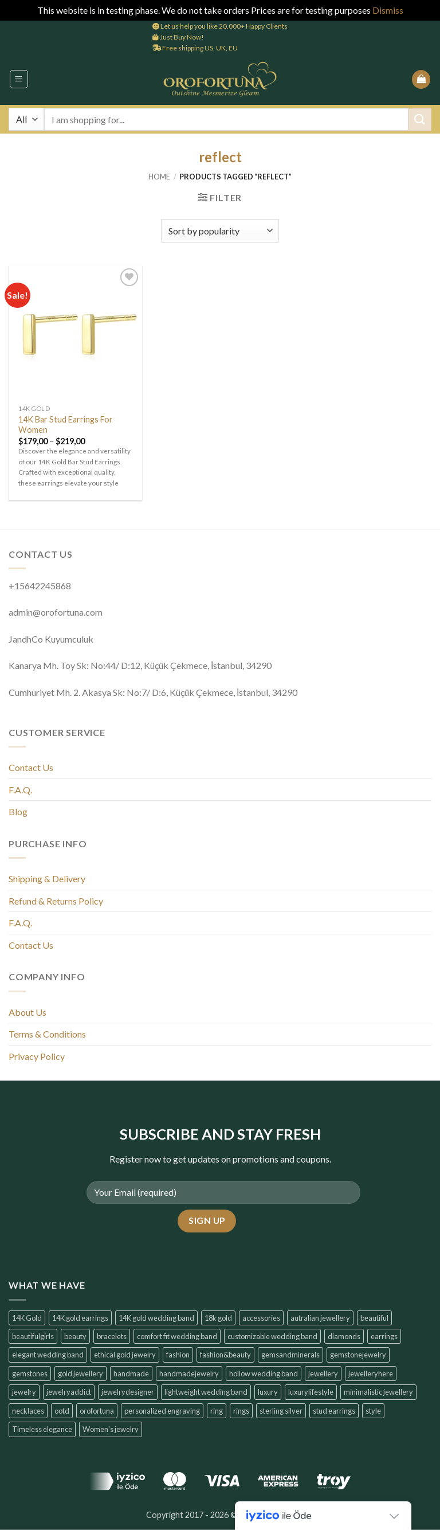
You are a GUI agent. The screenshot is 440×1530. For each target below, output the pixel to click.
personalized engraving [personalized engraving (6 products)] (162, 1410)
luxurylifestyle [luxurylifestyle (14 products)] (310, 1391)
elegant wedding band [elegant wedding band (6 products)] (48, 1354)
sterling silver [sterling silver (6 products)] (281, 1410)
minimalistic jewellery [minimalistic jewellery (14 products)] (378, 1391)
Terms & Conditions (47, 1033)
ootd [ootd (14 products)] (61, 1410)
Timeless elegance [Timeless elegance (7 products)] (42, 1429)
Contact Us (31, 767)
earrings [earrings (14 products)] (384, 1336)
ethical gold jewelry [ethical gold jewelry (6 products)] (125, 1354)
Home (159, 176)
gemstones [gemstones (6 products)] (30, 1373)
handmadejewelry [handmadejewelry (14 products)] (189, 1373)
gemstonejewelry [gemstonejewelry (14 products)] (358, 1354)
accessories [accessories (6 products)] (261, 1317)
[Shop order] (220, 230)
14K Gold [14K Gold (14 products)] (27, 1317)
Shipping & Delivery (47, 878)
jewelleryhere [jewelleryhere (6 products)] (370, 1373)
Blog (18, 811)
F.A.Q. (20, 789)
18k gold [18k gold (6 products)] (218, 1317)
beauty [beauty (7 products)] (75, 1336)
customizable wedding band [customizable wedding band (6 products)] (272, 1336)
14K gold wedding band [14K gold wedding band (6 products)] (156, 1317)
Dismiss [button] (387, 10)
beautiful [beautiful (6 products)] (374, 1317)
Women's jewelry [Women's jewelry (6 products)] (110, 1429)
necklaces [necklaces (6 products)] (28, 1410)
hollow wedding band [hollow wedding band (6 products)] (263, 1373)
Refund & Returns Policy (56, 900)
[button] (19, 79)
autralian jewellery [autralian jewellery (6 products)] (320, 1317)
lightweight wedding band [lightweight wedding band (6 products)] (205, 1391)
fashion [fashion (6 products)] (178, 1354)
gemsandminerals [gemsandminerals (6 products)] (290, 1354)
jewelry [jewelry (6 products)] (24, 1391)
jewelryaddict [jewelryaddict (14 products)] (68, 1391)
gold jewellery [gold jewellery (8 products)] (80, 1373)
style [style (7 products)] (373, 1410)
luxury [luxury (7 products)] (268, 1391)
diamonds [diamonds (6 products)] (344, 1336)
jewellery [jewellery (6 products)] (323, 1373)
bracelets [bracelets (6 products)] (112, 1336)
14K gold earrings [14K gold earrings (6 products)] (80, 1317)
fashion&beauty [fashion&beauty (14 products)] (225, 1354)
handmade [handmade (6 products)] (131, 1373)
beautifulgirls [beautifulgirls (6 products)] (33, 1336)
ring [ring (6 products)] (216, 1410)
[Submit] (419, 119)
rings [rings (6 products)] (241, 1410)
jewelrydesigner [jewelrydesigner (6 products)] (127, 1391)
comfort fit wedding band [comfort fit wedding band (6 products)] (177, 1336)
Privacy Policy (37, 1056)
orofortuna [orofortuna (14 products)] (97, 1410)
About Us (27, 1012)
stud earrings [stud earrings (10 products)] (334, 1410)
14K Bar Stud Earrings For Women (65, 424)
